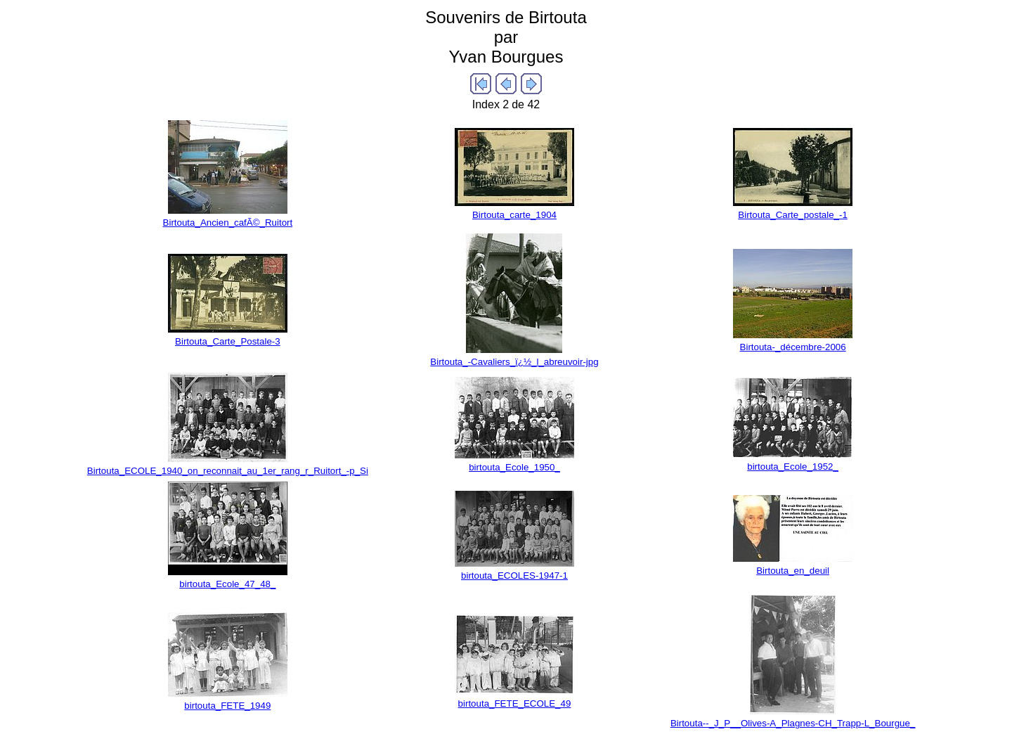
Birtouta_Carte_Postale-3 (227, 341)
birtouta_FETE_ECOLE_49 (514, 703)
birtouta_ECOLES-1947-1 (514, 575)
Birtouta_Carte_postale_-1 (793, 215)
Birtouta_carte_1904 (514, 215)
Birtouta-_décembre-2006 (793, 347)
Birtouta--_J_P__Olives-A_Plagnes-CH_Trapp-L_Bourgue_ (792, 723)
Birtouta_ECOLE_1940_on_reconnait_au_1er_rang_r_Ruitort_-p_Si (227, 470)
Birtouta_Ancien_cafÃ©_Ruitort (228, 222)
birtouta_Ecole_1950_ (514, 467)
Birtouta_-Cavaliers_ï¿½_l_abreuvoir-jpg (514, 361)
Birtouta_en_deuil (792, 570)
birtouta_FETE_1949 (227, 705)
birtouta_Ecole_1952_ (792, 466)
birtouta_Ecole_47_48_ (227, 584)
